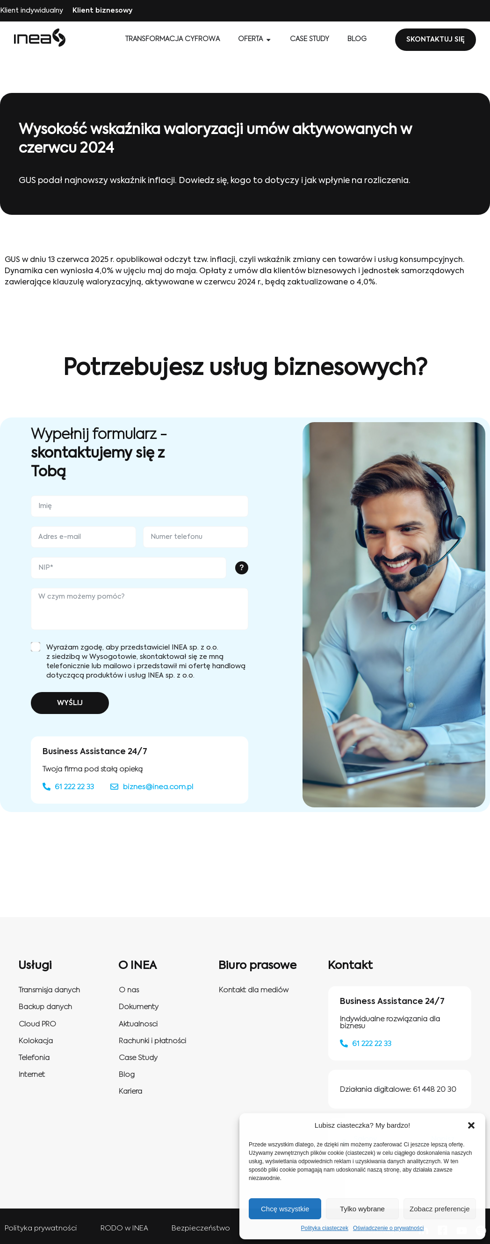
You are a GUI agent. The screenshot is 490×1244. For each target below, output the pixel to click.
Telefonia (34, 1057)
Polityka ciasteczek (324, 1228)
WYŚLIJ (70, 703)
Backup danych (45, 1007)
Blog (127, 1074)
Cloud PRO (37, 1024)
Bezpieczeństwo (201, 1228)
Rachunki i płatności (152, 1041)
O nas (129, 990)
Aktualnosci (138, 1024)
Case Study (138, 1057)
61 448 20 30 (434, 1089)
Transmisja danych (49, 990)
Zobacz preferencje (439, 1209)
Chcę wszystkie (285, 1209)
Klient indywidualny (31, 10)
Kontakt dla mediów (253, 990)
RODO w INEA (124, 1228)
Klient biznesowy (102, 10)
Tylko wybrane (362, 1209)
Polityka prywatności (41, 1228)
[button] (471, 1125)
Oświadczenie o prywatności (388, 1228)
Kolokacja (36, 1041)
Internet (32, 1074)
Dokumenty (139, 1007)
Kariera (130, 1091)
